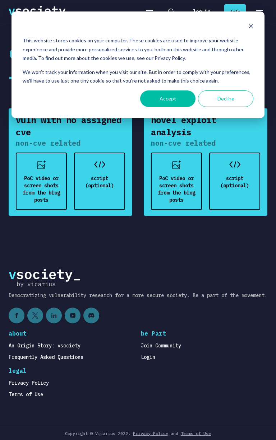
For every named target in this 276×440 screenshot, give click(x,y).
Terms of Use (26, 394)
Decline (225, 98)
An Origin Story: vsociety (44, 345)
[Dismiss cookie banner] (250, 27)
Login (148, 357)
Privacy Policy (29, 383)
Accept (168, 98)
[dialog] (138, 64)
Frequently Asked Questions (46, 357)
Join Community (161, 345)
